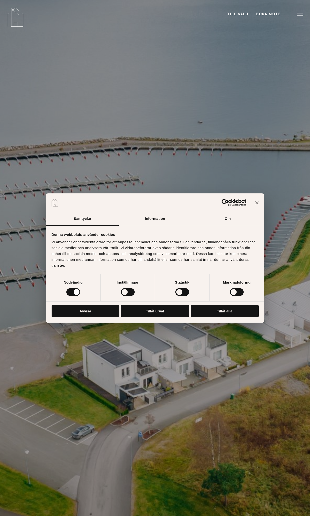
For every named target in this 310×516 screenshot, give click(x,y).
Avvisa (85, 311)
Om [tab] (228, 218)
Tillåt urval (155, 311)
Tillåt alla (224, 311)
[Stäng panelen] (257, 202)
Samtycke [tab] (82, 218)
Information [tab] (155, 218)
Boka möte (268, 14)
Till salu (237, 14)
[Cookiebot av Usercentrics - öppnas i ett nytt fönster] (225, 202)
